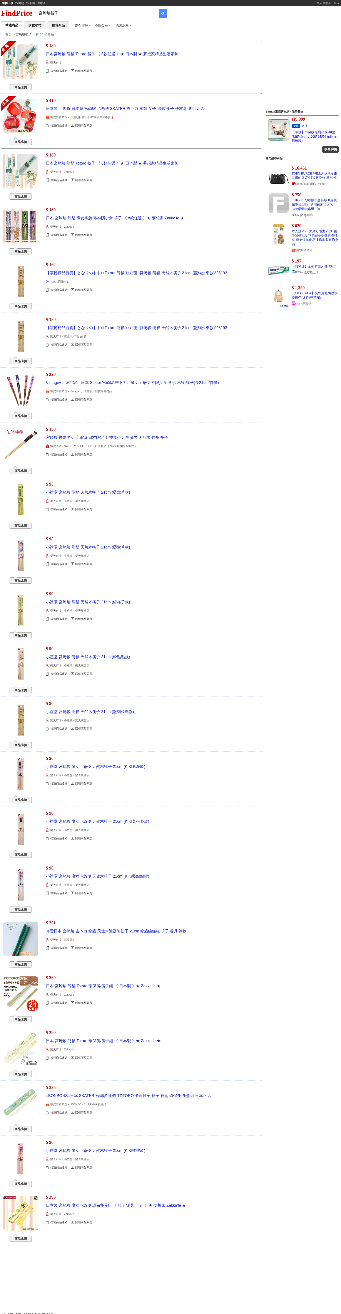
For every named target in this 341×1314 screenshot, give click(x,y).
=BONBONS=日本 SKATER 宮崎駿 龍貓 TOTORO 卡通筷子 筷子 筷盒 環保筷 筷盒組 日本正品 (128, 1096)
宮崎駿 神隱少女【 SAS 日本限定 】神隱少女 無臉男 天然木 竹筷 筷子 (107, 437)
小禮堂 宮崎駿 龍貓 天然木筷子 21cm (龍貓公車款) (90, 712)
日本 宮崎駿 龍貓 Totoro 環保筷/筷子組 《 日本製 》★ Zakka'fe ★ (103, 986)
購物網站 (35, 25)
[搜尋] (95, 13)
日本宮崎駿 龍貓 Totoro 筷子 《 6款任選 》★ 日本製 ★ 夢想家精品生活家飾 (112, 54)
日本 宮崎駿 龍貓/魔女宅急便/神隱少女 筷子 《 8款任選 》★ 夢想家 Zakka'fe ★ (115, 218)
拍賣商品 (58, 25)
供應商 (41, 3)
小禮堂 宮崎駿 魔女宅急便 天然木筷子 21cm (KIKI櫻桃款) (95, 1150)
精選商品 (11, 25)
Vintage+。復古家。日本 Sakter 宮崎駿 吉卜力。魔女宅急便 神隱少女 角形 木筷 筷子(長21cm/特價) (132, 382)
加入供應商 (324, 3)
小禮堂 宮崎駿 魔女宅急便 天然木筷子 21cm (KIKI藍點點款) (97, 876)
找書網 (19, 3)
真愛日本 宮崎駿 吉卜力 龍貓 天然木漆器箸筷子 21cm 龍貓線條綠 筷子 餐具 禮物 (116, 931)
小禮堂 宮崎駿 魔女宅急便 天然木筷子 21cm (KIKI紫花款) (95, 766)
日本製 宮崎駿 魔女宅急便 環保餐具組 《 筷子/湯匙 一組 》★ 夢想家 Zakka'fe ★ (116, 1205)
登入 (336, 3)
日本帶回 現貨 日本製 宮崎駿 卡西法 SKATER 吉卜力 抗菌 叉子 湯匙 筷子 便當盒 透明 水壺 (125, 108)
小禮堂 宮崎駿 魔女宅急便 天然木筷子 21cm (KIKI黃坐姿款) (97, 821)
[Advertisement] (302, 74)
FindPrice (16, 13)
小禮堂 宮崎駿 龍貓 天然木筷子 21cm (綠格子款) (88, 602)
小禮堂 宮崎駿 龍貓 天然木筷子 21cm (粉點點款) (88, 657)
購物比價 (7, 3)
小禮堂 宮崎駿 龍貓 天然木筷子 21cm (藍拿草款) (88, 492)
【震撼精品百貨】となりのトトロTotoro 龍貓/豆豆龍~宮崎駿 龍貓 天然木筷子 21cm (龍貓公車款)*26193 (136, 273)
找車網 (30, 3)
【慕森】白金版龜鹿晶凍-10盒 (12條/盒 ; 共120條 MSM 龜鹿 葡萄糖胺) (314, 136)
